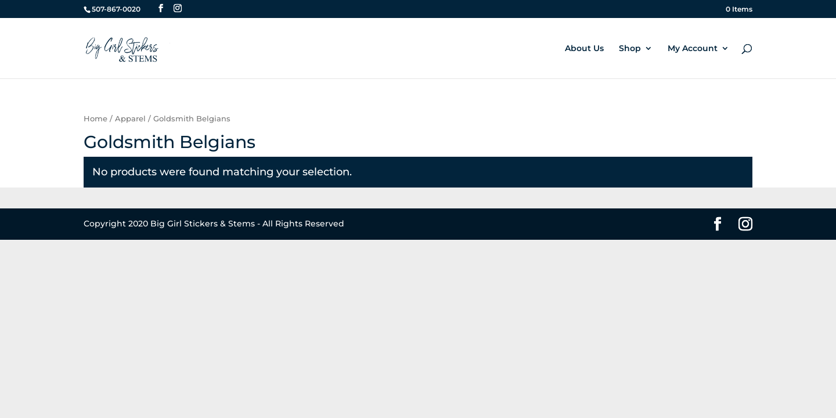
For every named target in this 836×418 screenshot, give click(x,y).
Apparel (130, 118)
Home (95, 118)
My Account (693, 48)
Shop (630, 48)
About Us (584, 48)
